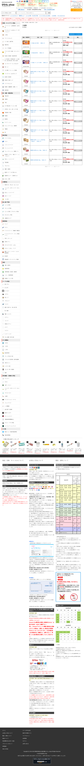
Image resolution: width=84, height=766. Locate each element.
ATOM (6, 749)
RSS (3, 749)
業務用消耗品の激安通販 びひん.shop (43, 751)
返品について (5, 738)
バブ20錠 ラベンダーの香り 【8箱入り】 (39, 62)
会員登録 (25, 738)
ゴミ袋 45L (54, 15)
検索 (48, 13)
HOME (23, 22)
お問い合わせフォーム (10, 490)
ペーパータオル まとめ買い (45, 15)
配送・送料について (6, 735)
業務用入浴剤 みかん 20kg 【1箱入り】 (38, 150)
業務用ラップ (21, 15)
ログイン (74, 1)
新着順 (79, 27)
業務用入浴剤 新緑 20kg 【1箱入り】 (38, 160)
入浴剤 (36, 22)
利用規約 (4, 746)
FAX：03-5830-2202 (48, 9)
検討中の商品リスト (27, 733)
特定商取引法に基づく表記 (8, 741)
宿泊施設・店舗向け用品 (29, 22)
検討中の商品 (76, 7)
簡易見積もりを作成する (76, 34)
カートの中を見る (76, 10)
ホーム (3, 730)
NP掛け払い (31, 541)
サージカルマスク (61, 15)
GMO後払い (31, 577)
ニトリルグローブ (14, 15)
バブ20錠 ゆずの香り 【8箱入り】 (37, 43)
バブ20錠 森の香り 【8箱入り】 (37, 52)
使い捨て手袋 (35, 15)
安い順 (76, 27)
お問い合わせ (20, 9)
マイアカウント (76, 4)
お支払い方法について (7, 733)
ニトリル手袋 (28, 15)
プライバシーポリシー (7, 743)
